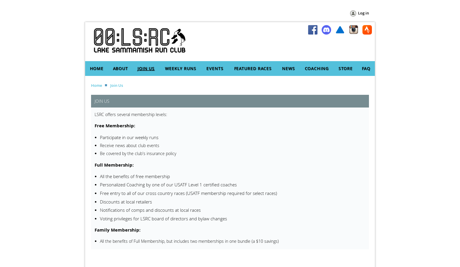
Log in (363, 13)
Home (96, 85)
